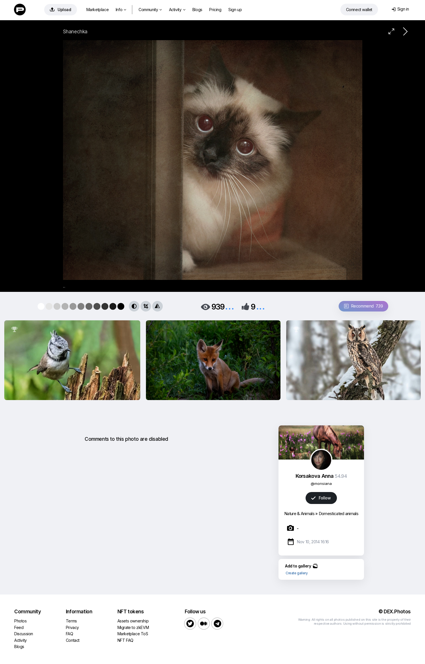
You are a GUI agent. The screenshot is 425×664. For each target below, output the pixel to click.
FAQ (69, 633)
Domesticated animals (338, 513)
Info (121, 9)
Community (150, 9)
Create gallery (297, 573)
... (229, 306)
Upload (60, 9)
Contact (73, 640)
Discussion (23, 633)
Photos (20, 620)
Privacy (72, 627)
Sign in (400, 9)
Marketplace (97, 9)
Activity (177, 9)
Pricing (215, 9)
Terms (71, 620)
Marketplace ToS (132, 633)
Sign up (235, 9)
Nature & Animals (299, 513)
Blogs (197, 9)
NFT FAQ (125, 640)
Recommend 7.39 (363, 306)
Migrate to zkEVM (133, 627)
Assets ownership (133, 620)
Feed (18, 627)
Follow (321, 497)
